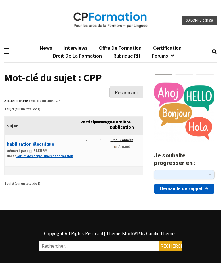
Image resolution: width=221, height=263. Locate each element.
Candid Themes (161, 233)
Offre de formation (120, 48)
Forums (160, 55)
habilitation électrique (30, 144)
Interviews (75, 48)
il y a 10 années (122, 140)
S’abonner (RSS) (199, 20)
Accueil (9, 100)
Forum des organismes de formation (44, 156)
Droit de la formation (77, 55)
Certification (167, 48)
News (46, 48)
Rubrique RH (126, 55)
